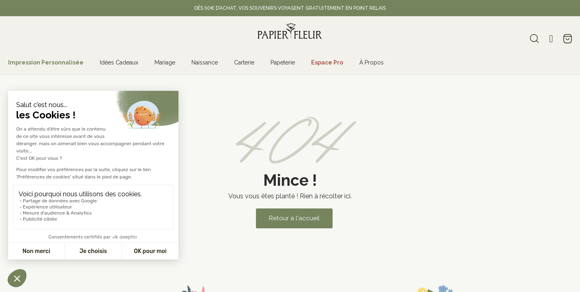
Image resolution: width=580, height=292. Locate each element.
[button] (294, 218)
